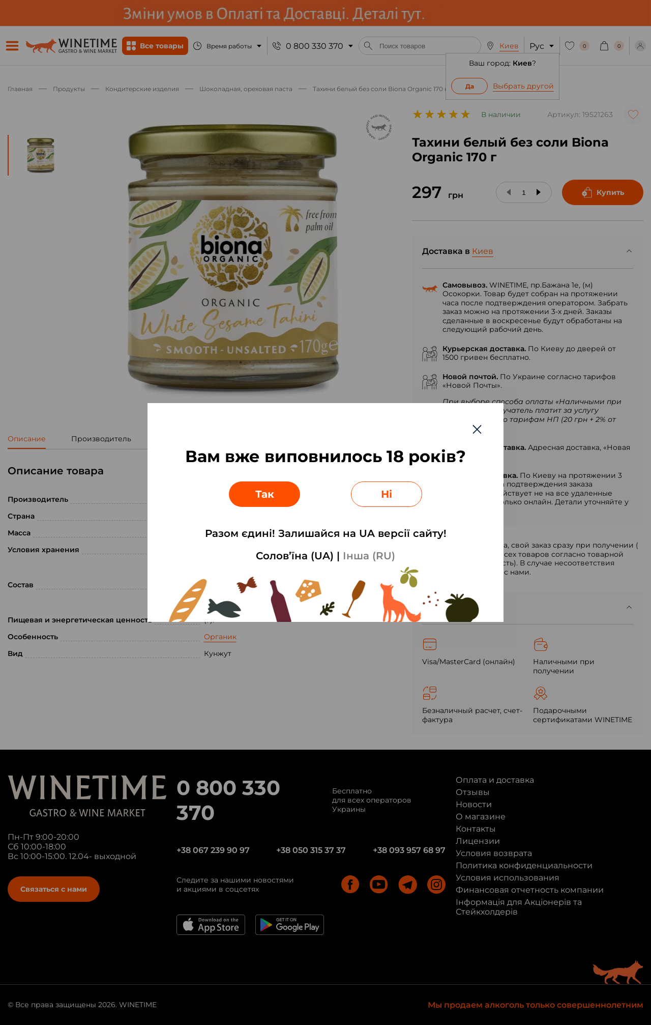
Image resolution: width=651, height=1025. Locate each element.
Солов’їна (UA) (295, 556)
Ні (386, 494)
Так (264, 494)
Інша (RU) (369, 556)
